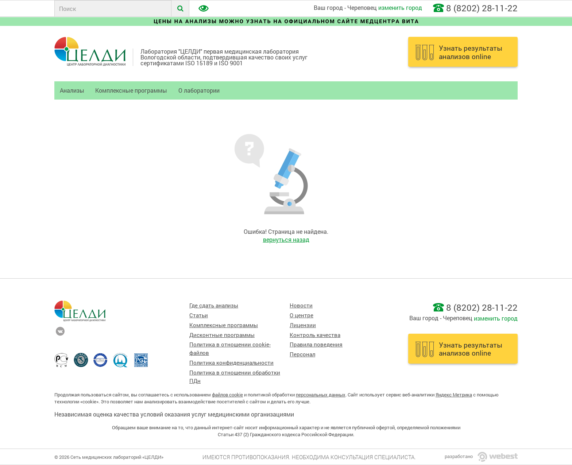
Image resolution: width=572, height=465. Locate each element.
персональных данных (320, 394)
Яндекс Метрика (454, 394)
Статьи (198, 315)
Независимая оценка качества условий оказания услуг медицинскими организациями (174, 414)
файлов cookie (227, 394)
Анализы (72, 90)
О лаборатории (199, 90)
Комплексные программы (131, 90)
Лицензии (303, 325)
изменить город (400, 7)
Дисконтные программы (222, 335)
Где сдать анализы (213, 305)
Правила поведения (316, 344)
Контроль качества (315, 335)
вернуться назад (286, 239)
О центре (301, 315)
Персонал (302, 354)
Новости (301, 305)
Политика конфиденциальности (231, 362)
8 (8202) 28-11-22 (482, 8)
